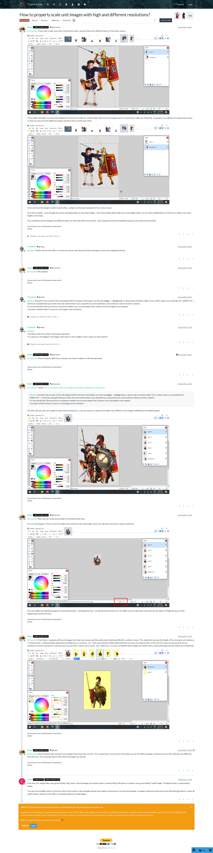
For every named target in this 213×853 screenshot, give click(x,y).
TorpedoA (31, 247)
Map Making (24, 20)
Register (25, 825)
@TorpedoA (55, 27)
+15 (190, 16)
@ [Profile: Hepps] (31, 250)
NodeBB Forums (110, 848)
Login (33, 825)
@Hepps (41, 247)
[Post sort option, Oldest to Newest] (155, 20)
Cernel (29, 779)
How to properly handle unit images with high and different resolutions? (74, 387)
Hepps (29, 27)
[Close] (191, 807)
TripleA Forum (35, 4)
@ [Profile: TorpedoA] (32, 31)
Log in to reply (166, 20)
